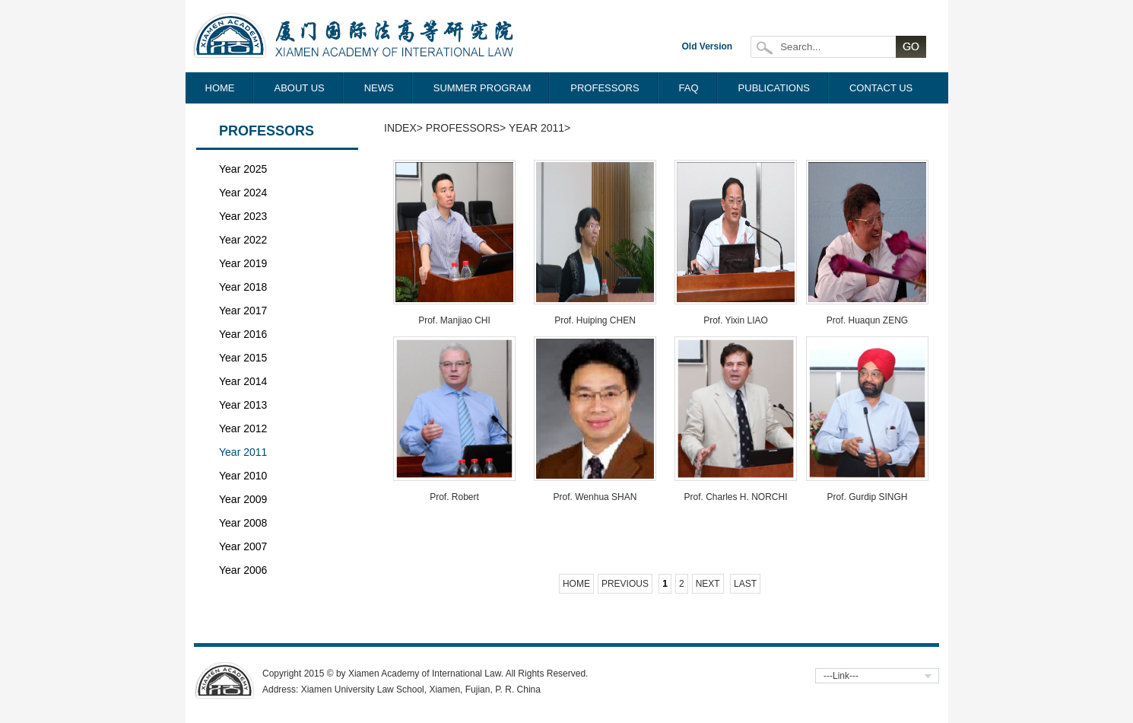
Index (400, 128)
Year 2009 (243, 499)
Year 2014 (243, 381)
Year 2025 (243, 169)
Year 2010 (243, 476)
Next (708, 583)
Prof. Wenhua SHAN (595, 497)
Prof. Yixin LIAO (735, 320)
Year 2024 (243, 192)
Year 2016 (243, 334)
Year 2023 (243, 216)
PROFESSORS (604, 88)
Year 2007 (243, 546)
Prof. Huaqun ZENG (867, 320)
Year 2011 (243, 452)
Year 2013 (243, 405)
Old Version (707, 46)
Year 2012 (243, 428)
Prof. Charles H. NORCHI (735, 497)
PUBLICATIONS (774, 88)
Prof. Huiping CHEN (595, 320)
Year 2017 (243, 310)
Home (576, 583)
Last (745, 583)
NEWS (379, 88)
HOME (220, 88)
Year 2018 (243, 287)
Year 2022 (243, 240)
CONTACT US (880, 88)
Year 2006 (243, 570)
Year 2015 (243, 358)
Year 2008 (243, 523)
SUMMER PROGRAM (482, 88)
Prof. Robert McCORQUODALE (454, 502)
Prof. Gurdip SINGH (867, 497)
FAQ (689, 88)
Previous (625, 583)
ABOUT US (300, 88)
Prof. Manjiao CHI (454, 320)
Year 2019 (243, 263)
